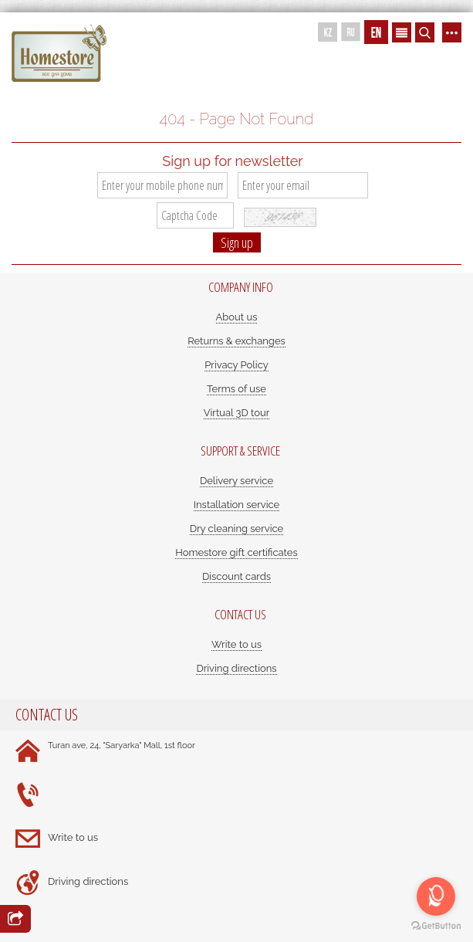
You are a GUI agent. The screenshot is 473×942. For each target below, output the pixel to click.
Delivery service (236, 480)
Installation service (236, 504)
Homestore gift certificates (236, 552)
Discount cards (236, 576)
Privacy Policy (236, 365)
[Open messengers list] (436, 896)
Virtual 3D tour (237, 412)
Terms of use (236, 389)
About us (237, 317)
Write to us (236, 644)
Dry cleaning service (237, 528)
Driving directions (236, 668)
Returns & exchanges (236, 341)
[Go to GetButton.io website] (436, 926)
